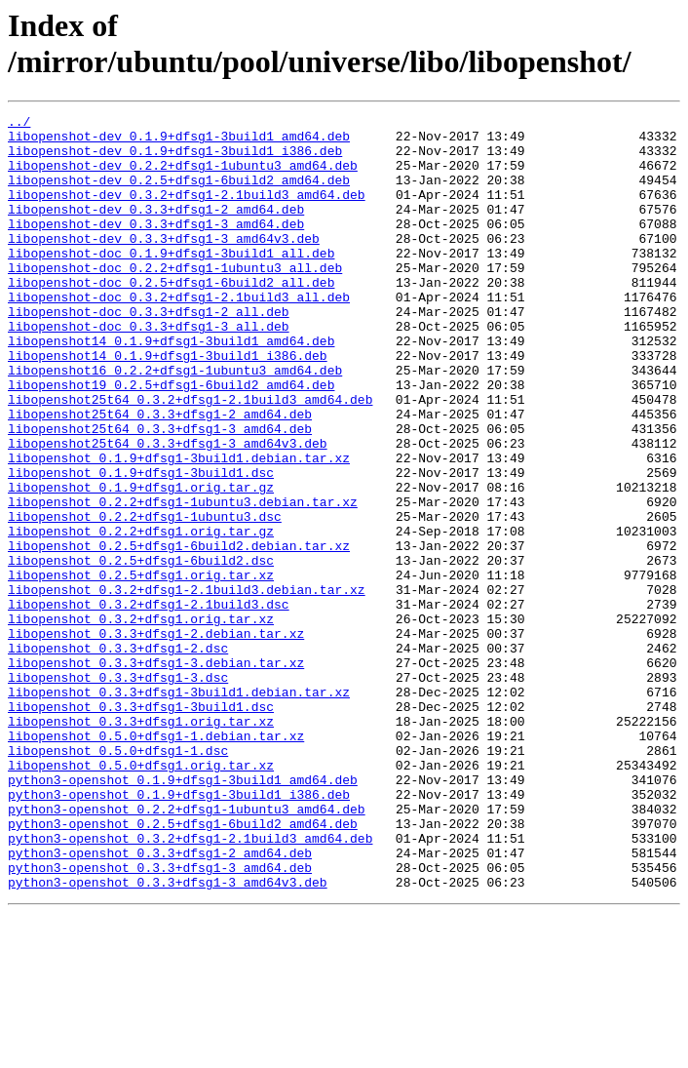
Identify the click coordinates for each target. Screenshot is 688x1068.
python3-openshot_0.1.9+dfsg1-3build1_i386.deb (179, 931)
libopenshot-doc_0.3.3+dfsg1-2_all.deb (148, 352)
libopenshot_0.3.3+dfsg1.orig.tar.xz (141, 843)
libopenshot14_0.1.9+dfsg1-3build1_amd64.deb (171, 387)
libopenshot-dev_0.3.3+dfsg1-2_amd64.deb (156, 229)
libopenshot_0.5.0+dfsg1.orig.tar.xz (141, 896)
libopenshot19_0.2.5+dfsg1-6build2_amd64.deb (171, 440)
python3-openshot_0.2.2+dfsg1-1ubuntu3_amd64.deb (186, 949)
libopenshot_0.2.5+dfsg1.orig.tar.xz (141, 668)
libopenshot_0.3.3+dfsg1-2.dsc (118, 756)
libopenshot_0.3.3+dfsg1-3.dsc (118, 791)
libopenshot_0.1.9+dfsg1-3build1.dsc (141, 545)
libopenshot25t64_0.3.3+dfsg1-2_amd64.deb (160, 475)
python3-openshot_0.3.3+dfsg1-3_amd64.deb (160, 1019)
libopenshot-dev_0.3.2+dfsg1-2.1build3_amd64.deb (186, 211)
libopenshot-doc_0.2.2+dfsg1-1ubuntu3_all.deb (175, 299)
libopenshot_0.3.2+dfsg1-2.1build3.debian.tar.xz (186, 685)
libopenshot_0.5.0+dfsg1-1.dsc (118, 879)
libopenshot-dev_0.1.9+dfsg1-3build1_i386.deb (175, 159)
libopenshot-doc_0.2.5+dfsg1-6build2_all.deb (171, 317)
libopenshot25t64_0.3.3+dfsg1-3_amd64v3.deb (167, 510)
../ (19, 124)
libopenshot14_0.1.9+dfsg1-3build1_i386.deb (167, 405)
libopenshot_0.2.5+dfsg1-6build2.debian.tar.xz (179, 633)
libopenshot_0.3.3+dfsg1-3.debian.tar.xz (156, 773)
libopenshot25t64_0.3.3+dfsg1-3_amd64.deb (160, 492)
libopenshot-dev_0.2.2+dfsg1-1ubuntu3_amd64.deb (183, 176)
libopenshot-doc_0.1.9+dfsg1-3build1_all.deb (171, 282)
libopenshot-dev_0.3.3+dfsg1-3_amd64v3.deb (164, 264)
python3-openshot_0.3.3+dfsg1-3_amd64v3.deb (167, 1037)
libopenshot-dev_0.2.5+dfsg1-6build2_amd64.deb (179, 194)
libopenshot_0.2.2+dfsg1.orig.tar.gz (141, 615)
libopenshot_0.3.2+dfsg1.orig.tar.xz (141, 721)
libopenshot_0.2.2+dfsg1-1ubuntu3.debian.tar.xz (183, 580)
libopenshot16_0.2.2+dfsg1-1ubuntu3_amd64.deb (175, 422)
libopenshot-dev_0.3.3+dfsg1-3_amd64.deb (156, 247)
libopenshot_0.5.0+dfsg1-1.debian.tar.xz (156, 861)
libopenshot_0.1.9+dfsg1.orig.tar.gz (141, 563)
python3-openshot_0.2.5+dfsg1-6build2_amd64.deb (183, 966)
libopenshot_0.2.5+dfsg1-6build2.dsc (141, 650)
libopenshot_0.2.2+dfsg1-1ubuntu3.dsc (145, 598)
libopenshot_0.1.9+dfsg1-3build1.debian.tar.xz (179, 527)
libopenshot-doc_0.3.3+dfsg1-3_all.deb (148, 369)
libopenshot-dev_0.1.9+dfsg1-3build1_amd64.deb (179, 141)
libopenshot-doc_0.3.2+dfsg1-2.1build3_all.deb (179, 334)
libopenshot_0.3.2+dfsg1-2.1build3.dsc (148, 703)
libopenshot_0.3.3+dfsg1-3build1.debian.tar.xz (179, 808)
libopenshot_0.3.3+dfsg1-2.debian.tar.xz (156, 738)
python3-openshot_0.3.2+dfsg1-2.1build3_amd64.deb (190, 984)
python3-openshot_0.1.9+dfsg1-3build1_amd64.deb (183, 914)
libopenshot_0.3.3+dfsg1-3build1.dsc (141, 826)
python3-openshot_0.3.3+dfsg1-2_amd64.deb (160, 1001)
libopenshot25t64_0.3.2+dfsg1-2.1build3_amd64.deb (190, 457)
